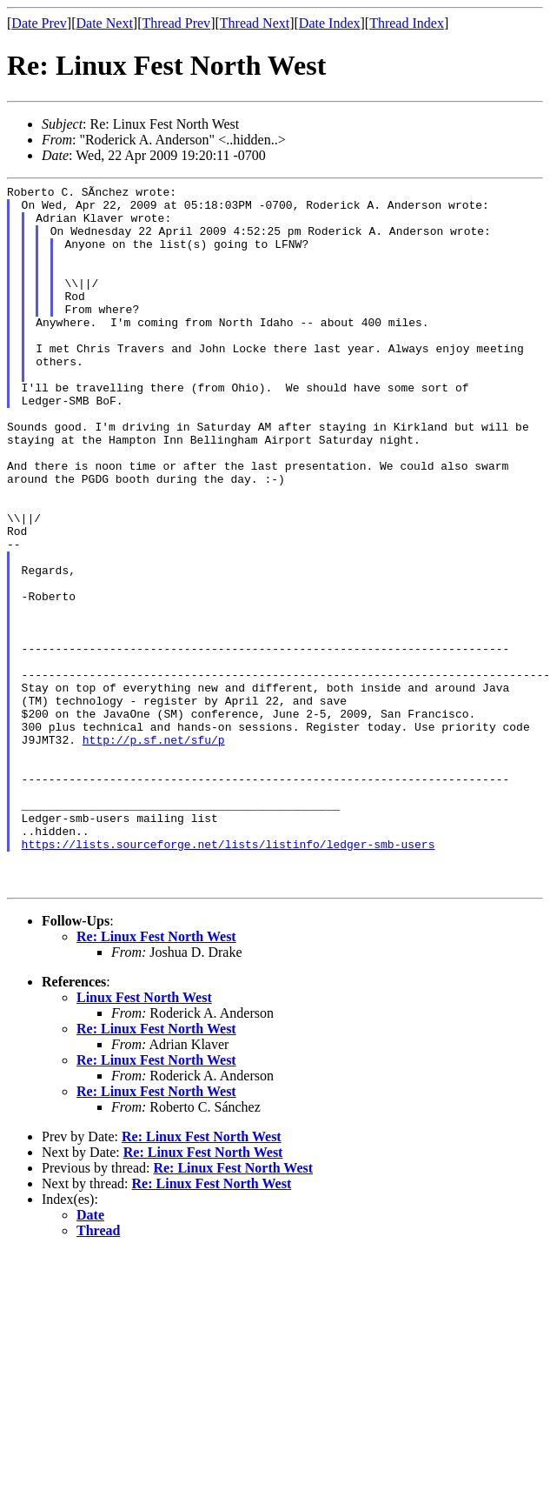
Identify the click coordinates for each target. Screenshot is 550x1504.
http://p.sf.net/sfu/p (154, 851)
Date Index (330, 23)
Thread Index (406, 23)
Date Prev (39, 23)
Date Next (104, 23)
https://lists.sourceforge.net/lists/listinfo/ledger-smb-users (228, 977)
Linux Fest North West (144, 1138)
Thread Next (254, 23)
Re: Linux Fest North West (156, 1077)
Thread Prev (176, 23)
